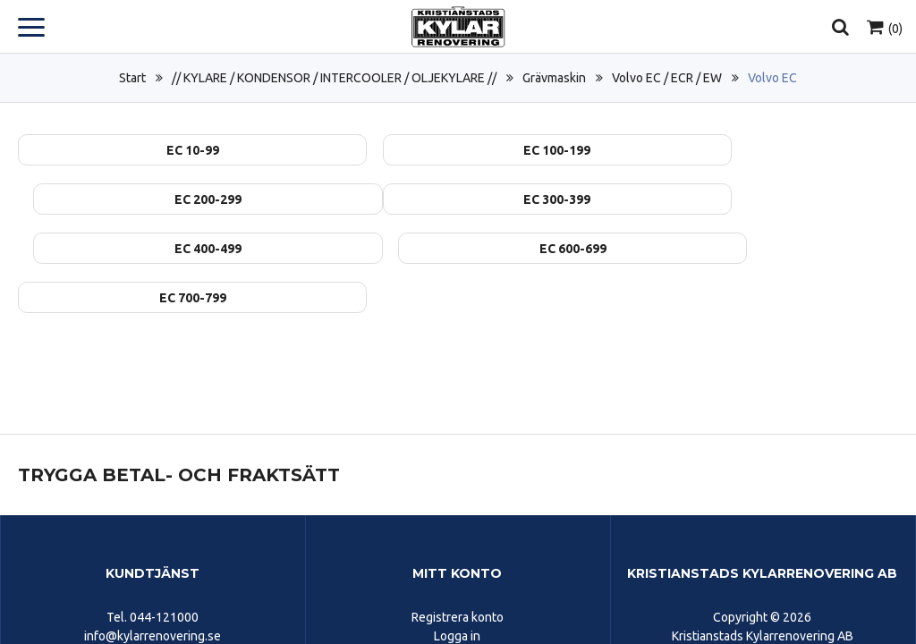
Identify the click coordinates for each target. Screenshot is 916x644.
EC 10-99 (158, 150)
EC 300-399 (158, 199)
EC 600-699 (757, 199)
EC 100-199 (457, 150)
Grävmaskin (554, 78)
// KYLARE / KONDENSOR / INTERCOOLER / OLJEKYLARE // (334, 78)
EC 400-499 (457, 199)
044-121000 (164, 568)
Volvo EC (772, 78)
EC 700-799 (158, 249)
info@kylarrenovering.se (152, 587)
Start (132, 78)
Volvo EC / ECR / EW (667, 78)
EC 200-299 (757, 150)
